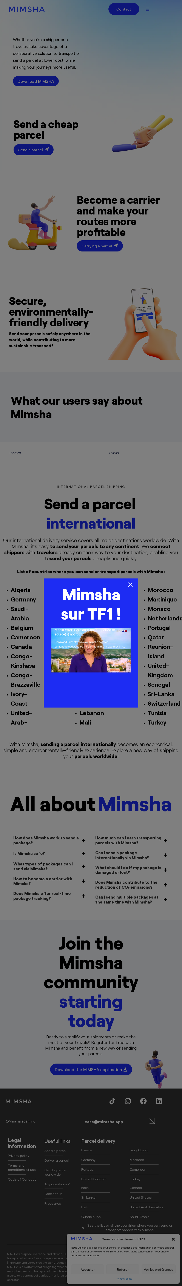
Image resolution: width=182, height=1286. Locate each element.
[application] (91, 650)
